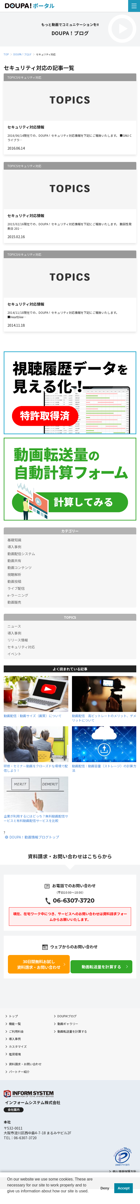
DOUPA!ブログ (67, 1016)
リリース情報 (17, 639)
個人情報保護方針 (124, 1171)
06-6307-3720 (74, 900)
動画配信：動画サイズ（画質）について (33, 715)
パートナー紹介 (19, 1071)
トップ (13, 1016)
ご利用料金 (16, 1031)
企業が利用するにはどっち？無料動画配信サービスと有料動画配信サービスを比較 (36, 818)
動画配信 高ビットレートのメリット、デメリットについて (104, 718)
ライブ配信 (16, 588)
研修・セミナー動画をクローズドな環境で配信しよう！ (36, 768)
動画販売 (14, 602)
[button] (8, 1197)
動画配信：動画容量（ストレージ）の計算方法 (104, 768)
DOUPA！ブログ (22, 54)
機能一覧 (15, 1024)
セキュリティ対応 (21, 646)
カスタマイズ (18, 1046)
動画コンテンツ (19, 567)
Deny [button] (104, 1188)
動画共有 (14, 560)
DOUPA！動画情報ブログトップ (34, 837)
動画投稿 (14, 581)
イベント (14, 653)
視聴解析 (14, 574)
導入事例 (14, 546)
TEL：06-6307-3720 (20, 1137)
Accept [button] (124, 1188)
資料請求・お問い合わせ (25, 1064)
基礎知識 (14, 539)
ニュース (14, 626)
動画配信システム (21, 553)
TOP (6, 54)
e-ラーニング (17, 595)
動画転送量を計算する (72, 1031)
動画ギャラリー (67, 1024)
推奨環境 (15, 1054)
